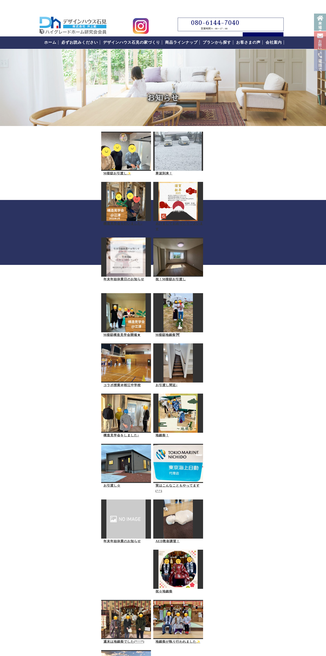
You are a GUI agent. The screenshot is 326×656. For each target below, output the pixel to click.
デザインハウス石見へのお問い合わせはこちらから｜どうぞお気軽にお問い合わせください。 (121, 542)
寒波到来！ (105, 167)
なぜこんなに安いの (246, 359)
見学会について (252, 230)
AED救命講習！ (55, 429)
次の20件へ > (192, 502)
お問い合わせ (320, 60)
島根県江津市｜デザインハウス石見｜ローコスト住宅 (101, 610)
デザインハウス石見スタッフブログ (252, 179)
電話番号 (320, 105)
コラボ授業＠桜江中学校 (170, 273)
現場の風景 (105, 480)
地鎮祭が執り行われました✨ (65, 480)
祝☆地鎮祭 (105, 429)
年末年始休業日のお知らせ (117, 218)
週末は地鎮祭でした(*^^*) (172, 429)
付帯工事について (244, 397)
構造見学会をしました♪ (115, 324)
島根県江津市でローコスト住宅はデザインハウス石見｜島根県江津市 (73, 14)
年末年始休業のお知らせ (170, 374)
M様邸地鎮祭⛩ (109, 273)
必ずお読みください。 (252, 315)
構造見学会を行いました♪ (171, 167)
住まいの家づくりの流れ (250, 385)
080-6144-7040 (211, 11)
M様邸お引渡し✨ (57, 167)
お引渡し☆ (51, 374)
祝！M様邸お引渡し (167, 218)
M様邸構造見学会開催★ (61, 273)
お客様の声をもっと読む (252, 474)
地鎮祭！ (158, 324)
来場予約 (320, 27)
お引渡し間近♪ (54, 324)
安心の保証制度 (242, 372)
